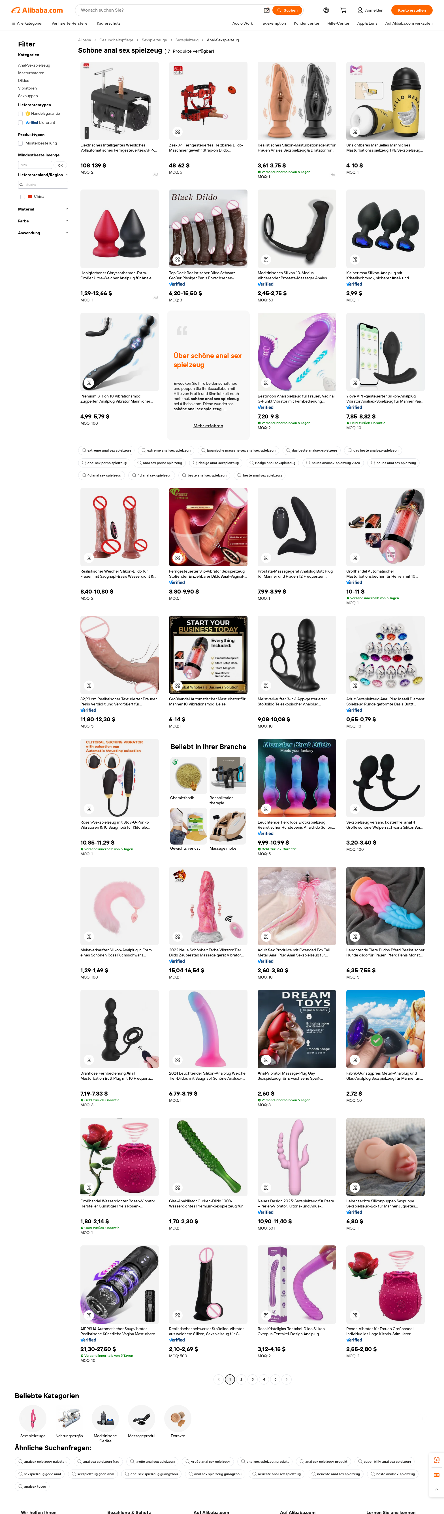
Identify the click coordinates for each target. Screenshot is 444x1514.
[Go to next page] (286, 1379)
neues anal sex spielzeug (393, 463)
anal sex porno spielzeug (104, 463)
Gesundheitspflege (116, 40)
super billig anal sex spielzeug (384, 1461)
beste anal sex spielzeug (204, 475)
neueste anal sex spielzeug (276, 1474)
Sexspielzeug (187, 40)
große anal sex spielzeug (152, 1461)
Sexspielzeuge (154, 40)
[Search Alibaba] (170, 10)
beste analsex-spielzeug (393, 1474)
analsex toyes (32, 1486)
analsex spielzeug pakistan (42, 1461)
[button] (266, 10)
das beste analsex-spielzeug (311, 450)
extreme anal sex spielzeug (106, 450)
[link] (436, 1460)
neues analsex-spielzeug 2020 (333, 463)
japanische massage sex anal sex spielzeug (238, 450)
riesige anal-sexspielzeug (216, 463)
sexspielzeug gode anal (39, 1474)
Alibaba (84, 40)
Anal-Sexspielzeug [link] (223, 40)
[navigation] (43, 710)
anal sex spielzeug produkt (265, 1461)
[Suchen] (287, 10)
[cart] (344, 11)
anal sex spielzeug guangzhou (151, 1474)
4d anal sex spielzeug (101, 475)
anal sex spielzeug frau (98, 1461)
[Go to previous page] (219, 1379)
